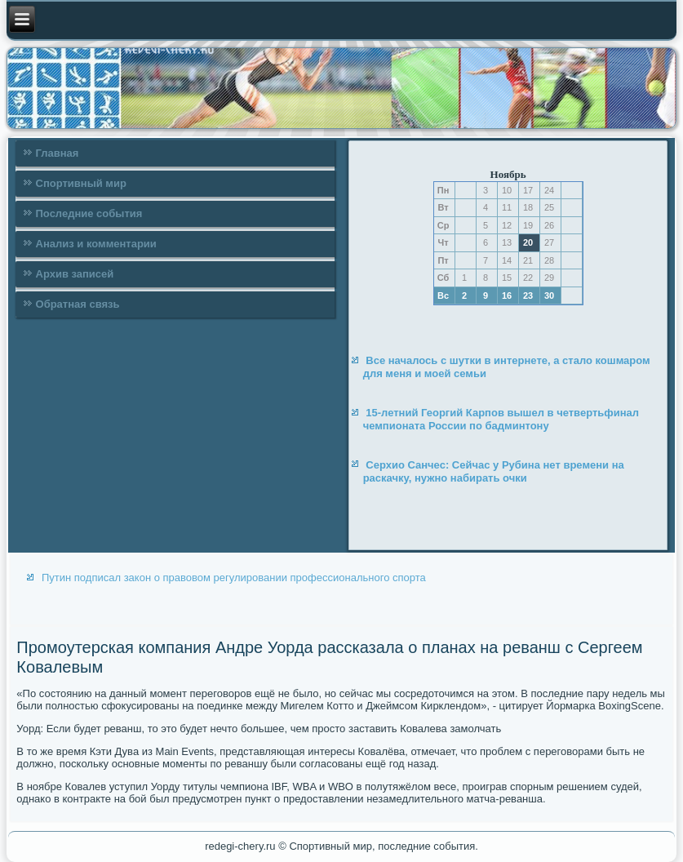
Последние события (89, 213)
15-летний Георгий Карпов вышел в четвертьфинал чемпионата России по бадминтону (501, 419)
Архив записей (75, 274)
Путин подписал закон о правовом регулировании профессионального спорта (234, 577)
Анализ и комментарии (96, 244)
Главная (57, 153)
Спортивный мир (81, 183)
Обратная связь (78, 304)
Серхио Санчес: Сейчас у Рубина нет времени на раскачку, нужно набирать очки (493, 471)
